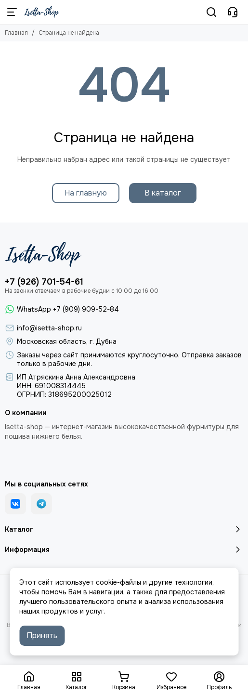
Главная (16, 33)
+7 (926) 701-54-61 (44, 281)
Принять (41, 635)
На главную (86, 193)
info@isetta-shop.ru (49, 328)
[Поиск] (211, 12)
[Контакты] (232, 12)
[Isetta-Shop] (41, 12)
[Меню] (12, 12)
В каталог (162, 193)
